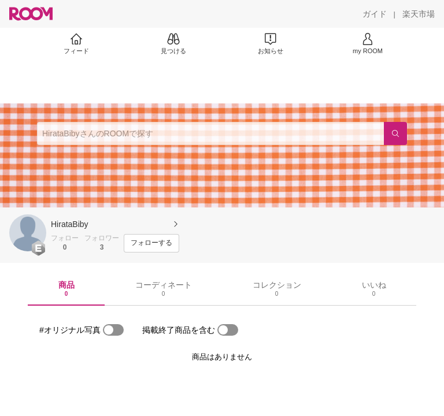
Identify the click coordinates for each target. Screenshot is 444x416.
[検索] (395, 133)
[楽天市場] (418, 14)
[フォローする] (151, 243)
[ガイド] (374, 14)
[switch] (113, 330)
